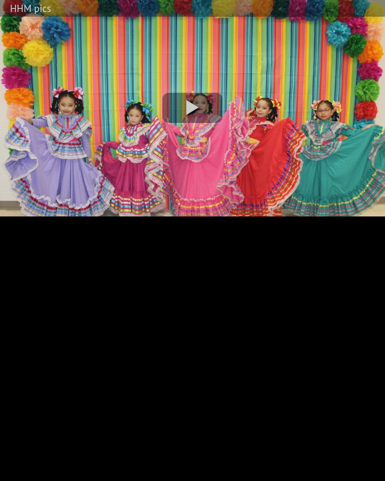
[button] (192, 108)
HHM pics (30, 8)
